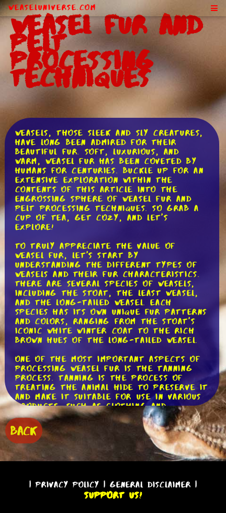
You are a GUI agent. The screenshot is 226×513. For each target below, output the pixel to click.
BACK (23, 430)
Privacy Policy (67, 484)
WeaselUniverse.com (52, 7)
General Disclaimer (150, 484)
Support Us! (113, 495)
